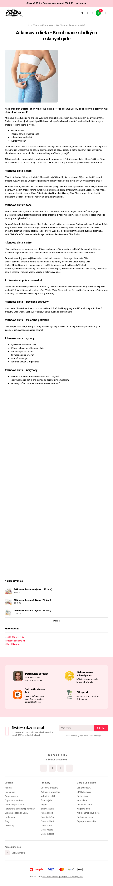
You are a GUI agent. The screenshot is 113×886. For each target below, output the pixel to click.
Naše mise (10, 792)
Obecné (9, 783)
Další (56, 624)
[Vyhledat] (81, 13)
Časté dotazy (11, 796)
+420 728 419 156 (15, 641)
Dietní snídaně (47, 821)
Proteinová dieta (85, 817)
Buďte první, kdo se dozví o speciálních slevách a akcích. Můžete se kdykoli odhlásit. (32, 734)
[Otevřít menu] (105, 13)
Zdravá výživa (47, 809)
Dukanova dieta (84, 804)
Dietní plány (82, 796)
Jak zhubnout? (84, 788)
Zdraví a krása (47, 817)
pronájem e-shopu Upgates (71, 876)
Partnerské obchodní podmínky (20, 809)
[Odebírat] (101, 728)
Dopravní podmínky (14, 800)
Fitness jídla (46, 800)
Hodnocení (10, 817)
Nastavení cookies (50, 876)
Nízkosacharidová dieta (88, 813)
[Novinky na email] (78, 728)
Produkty (45, 783)
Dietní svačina (47, 834)
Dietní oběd (46, 825)
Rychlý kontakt (13, 647)
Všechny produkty (49, 788)
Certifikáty (9, 825)
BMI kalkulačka (84, 792)
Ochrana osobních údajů (16, 813)
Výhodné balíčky (48, 796)
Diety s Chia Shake (86, 783)
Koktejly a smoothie (50, 792)
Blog (7, 821)
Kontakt (8, 788)
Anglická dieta (83, 809)
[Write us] (7, 853)
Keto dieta (82, 800)
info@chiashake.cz (15, 644)
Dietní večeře (47, 830)
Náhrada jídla (47, 813)
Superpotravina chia (86, 821)
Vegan (44, 804)
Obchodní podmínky (14, 804)
